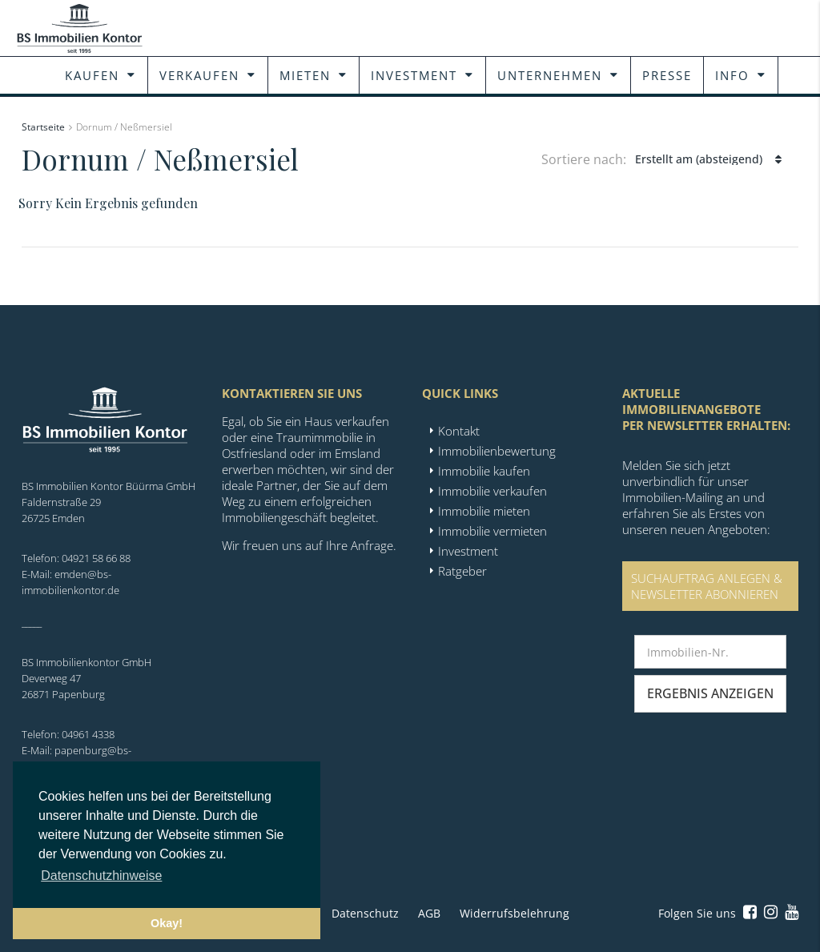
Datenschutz (365, 913)
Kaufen (92, 75)
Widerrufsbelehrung (514, 913)
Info (732, 75)
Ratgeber (462, 571)
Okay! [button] (167, 923)
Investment (414, 75)
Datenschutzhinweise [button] (101, 875)
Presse (667, 75)
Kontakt (459, 431)
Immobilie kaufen (484, 471)
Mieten (305, 75)
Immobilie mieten (484, 511)
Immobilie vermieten (492, 531)
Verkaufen (199, 75)
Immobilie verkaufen (492, 491)
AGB (429, 913)
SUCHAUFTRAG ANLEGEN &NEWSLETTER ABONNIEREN (706, 586)
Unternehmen (549, 75)
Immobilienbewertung (497, 451)
